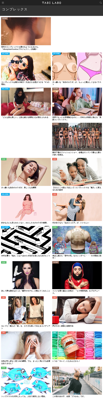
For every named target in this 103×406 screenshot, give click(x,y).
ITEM (54, 333)
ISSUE (3, 159)
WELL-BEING (5, 54)
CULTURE (4, 18)
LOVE (54, 159)
